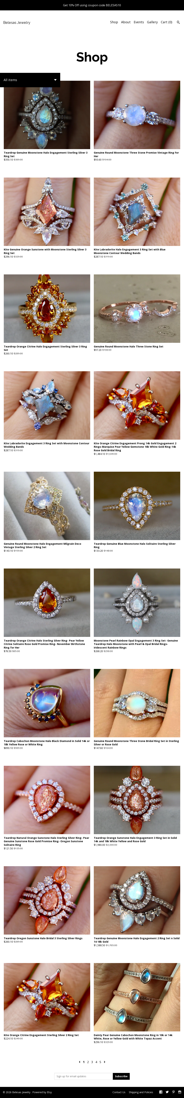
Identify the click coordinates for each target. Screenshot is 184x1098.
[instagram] (179, 1092)
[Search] (178, 23)
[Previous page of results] (80, 1062)
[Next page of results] (104, 1062)
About (126, 22)
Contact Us (118, 1092)
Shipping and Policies (141, 1092)
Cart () (166, 22)
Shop (114, 22)
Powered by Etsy (42, 1092)
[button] (30, 80)
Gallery (152, 22)
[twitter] (167, 1092)
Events (139, 22)
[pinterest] (173, 1092)
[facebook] (160, 1092)
